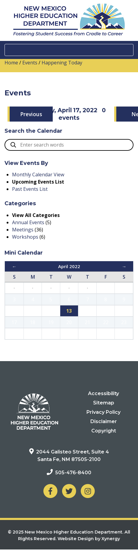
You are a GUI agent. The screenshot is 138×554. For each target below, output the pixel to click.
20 (69, 322)
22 (105, 322)
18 (32, 322)
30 (124, 333)
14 (87, 311)
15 (105, 311)
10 (14, 311)
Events (29, 62)
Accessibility (103, 393)
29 (105, 333)
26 (51, 333)
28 (87, 333)
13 (69, 311)
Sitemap (103, 403)
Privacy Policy (103, 412)
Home (11, 62)
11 (32, 311)
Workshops (25, 237)
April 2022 (69, 266)
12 (51, 311)
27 (69, 333)
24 (14, 333)
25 (32, 333)
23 (124, 322)
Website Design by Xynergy (89, 538)
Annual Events (28, 222)
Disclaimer (103, 421)
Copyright (103, 431)
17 (14, 322)
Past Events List (30, 189)
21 (87, 322)
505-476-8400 (73, 472)
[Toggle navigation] (69, 50)
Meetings (22, 229)
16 (124, 311)
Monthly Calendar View (38, 174)
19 (51, 322)
